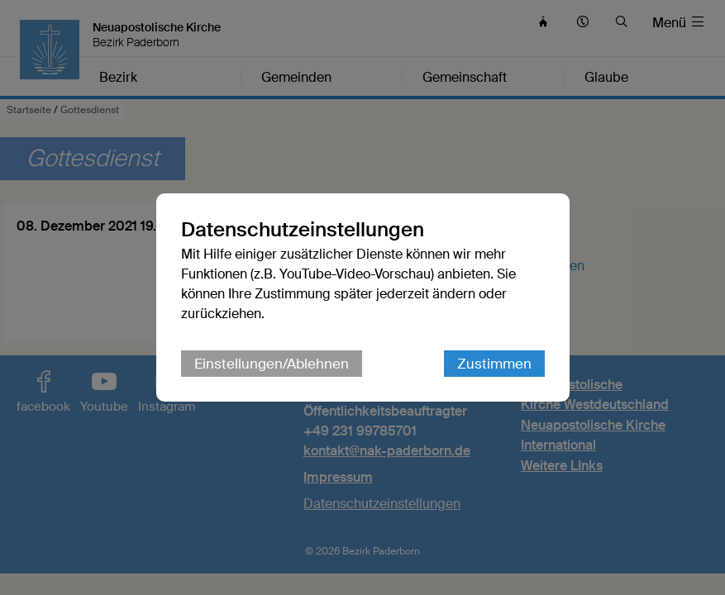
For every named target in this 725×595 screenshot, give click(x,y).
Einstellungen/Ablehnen (271, 364)
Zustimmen (494, 364)
